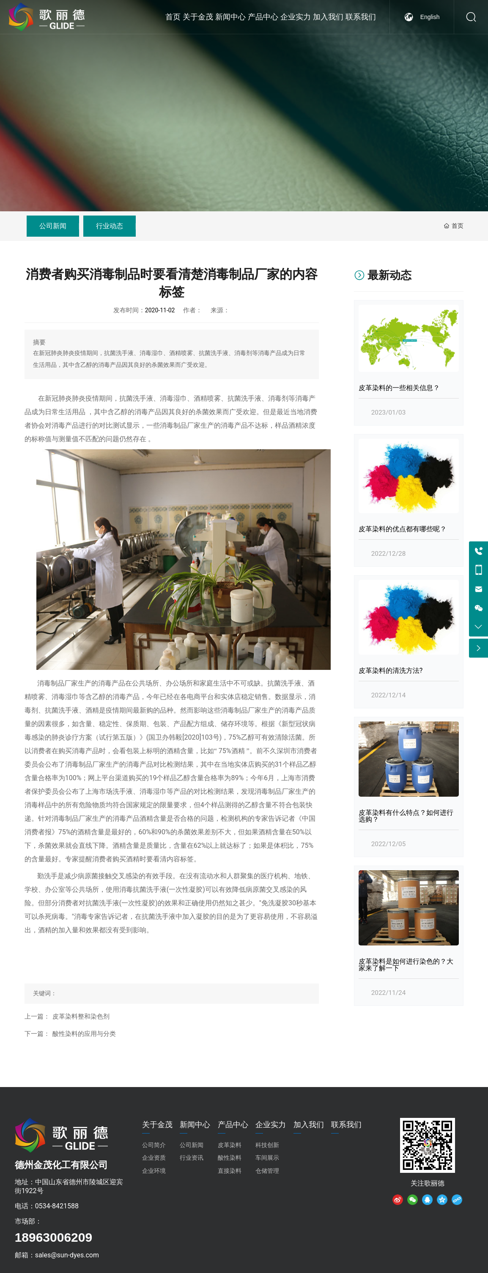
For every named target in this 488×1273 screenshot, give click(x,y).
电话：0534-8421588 (47, 1206)
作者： (192, 310)
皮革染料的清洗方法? (391, 671)
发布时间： (129, 310)
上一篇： (37, 1016)
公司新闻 (52, 226)
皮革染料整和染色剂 (81, 1016)
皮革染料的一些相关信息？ (399, 388)
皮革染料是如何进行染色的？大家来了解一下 (406, 964)
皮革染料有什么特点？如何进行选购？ (406, 816)
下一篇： (37, 1034)
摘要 (39, 342)
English (430, 33)
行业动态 (109, 226)
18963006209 (54, 1237)
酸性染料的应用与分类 (84, 1034)
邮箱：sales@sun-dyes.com (57, 1255)
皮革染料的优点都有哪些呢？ (403, 529)
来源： (220, 310)
